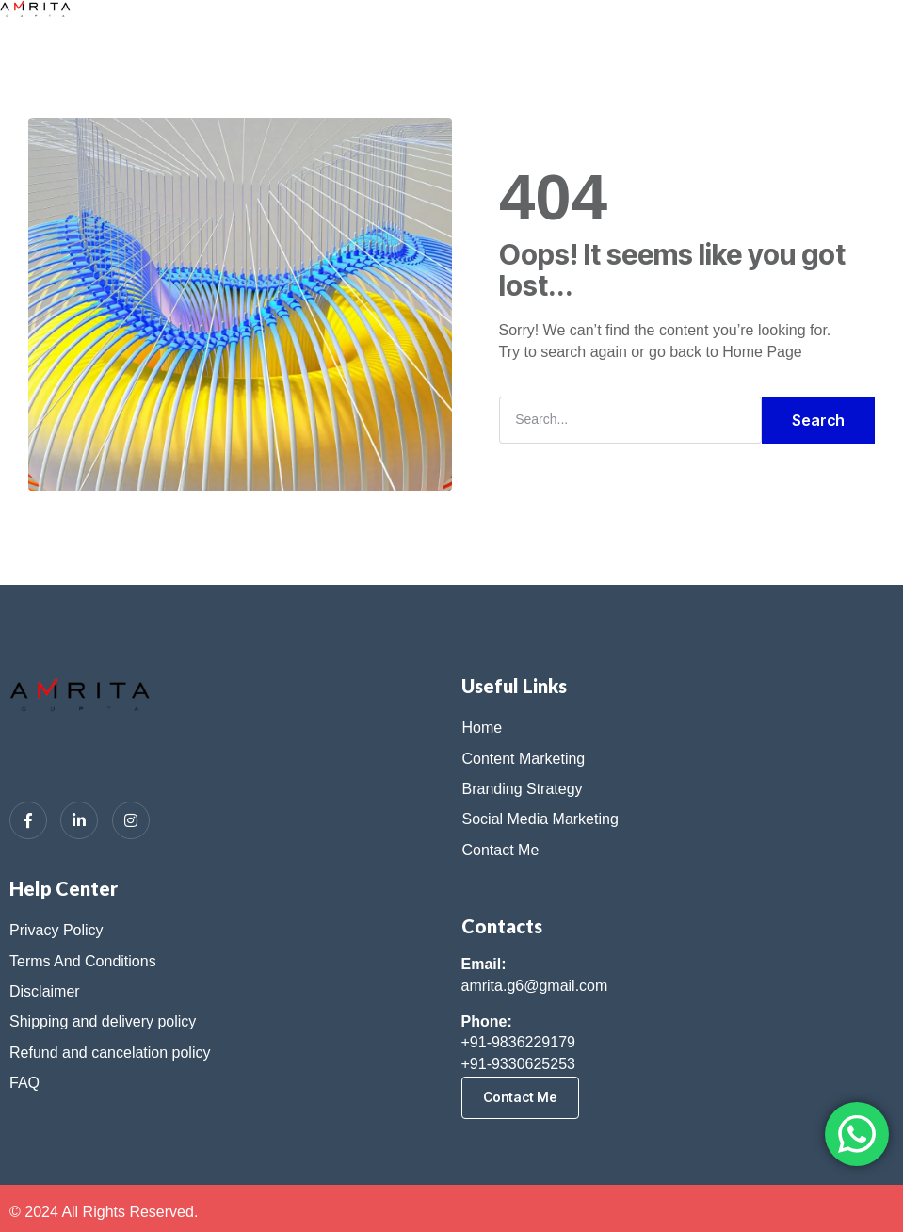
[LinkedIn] (79, 820)
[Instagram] (131, 820)
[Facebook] (28, 820)
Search (818, 420)
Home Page (762, 352)
